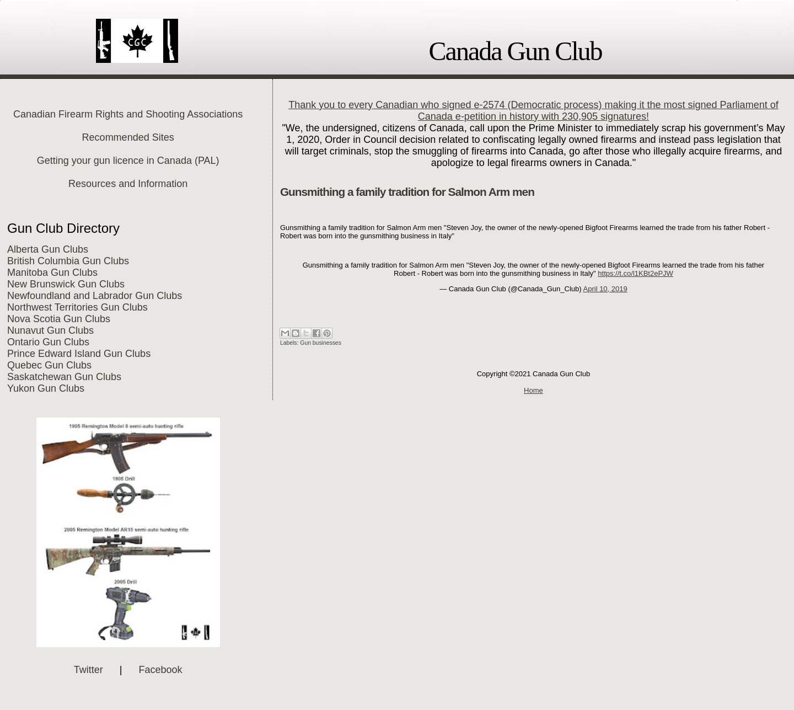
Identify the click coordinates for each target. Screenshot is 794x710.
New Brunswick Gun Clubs (66, 284)
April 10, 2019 (605, 289)
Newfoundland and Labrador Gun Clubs (94, 295)
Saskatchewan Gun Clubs (64, 376)
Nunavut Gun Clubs (50, 330)
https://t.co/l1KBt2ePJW (635, 273)
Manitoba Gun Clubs (52, 272)
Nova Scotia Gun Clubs (58, 318)
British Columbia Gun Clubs (68, 260)
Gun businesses (320, 343)
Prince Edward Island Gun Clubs (79, 353)
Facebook (160, 669)
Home (533, 390)
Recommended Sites (128, 137)
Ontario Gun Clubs (48, 342)
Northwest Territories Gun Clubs (77, 307)
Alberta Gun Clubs (47, 249)
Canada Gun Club (515, 51)
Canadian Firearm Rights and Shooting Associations (128, 114)
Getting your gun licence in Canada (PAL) (128, 160)
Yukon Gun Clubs (45, 388)
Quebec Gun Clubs (49, 365)
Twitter (88, 669)
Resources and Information (127, 183)
